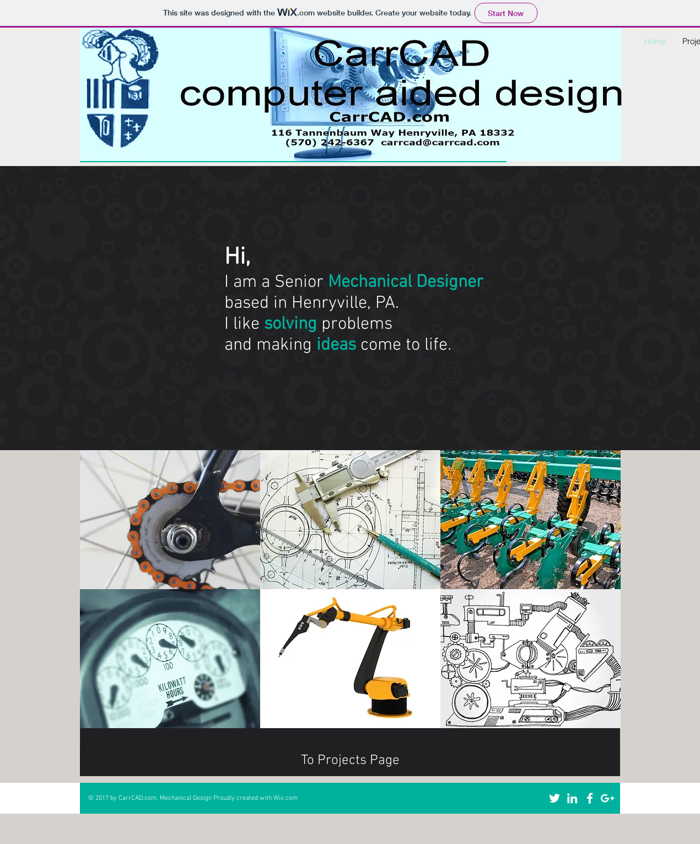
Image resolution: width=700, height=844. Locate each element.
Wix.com (285, 798)
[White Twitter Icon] (554, 798)
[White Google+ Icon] (607, 798)
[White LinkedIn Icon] (572, 798)
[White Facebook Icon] (590, 798)
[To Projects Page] (350, 761)
